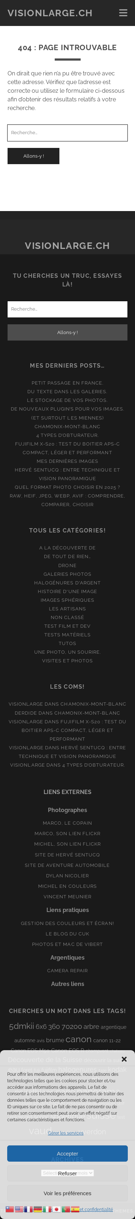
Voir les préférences (67, 1193)
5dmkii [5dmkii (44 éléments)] (21, 1026)
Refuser (67, 1173)
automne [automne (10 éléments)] (24, 1040)
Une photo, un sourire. (67, 652)
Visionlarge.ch (50, 13)
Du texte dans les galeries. (67, 391)
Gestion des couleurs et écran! (67, 923)
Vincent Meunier (68, 896)
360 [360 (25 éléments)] (54, 1026)
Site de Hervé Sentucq (67, 855)
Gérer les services (66, 1133)
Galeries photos (68, 574)
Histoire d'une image (67, 591)
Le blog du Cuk (68, 934)
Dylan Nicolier (67, 875)
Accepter (67, 1153)
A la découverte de (67, 548)
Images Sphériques (68, 600)
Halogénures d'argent (67, 583)
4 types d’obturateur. (67, 435)
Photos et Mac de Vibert (67, 944)
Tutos (67, 643)
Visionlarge (26, 704)
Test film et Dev (67, 626)
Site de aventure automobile (67, 865)
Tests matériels (67, 634)
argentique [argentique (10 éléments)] (113, 1027)
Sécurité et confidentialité (87, 1209)
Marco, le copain (67, 823)
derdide (26, 713)
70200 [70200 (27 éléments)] (72, 1026)
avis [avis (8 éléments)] (41, 1040)
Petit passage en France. (67, 383)
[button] (124, 1059)
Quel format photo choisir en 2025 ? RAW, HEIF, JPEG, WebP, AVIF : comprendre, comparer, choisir (67, 495)
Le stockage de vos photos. (67, 400)
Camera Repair (67, 970)
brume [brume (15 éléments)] (55, 1040)
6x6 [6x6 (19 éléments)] (41, 1026)
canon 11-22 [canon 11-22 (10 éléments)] (107, 1040)
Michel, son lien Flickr (67, 844)
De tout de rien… (67, 556)
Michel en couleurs (67, 886)
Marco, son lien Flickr (67, 833)
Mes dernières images (68, 461)
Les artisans (67, 608)
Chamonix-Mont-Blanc (67, 426)
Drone (67, 565)
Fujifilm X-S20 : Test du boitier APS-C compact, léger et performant (74, 730)
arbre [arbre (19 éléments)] (91, 1026)
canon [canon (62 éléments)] (79, 1039)
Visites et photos (67, 660)
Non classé (67, 617)
